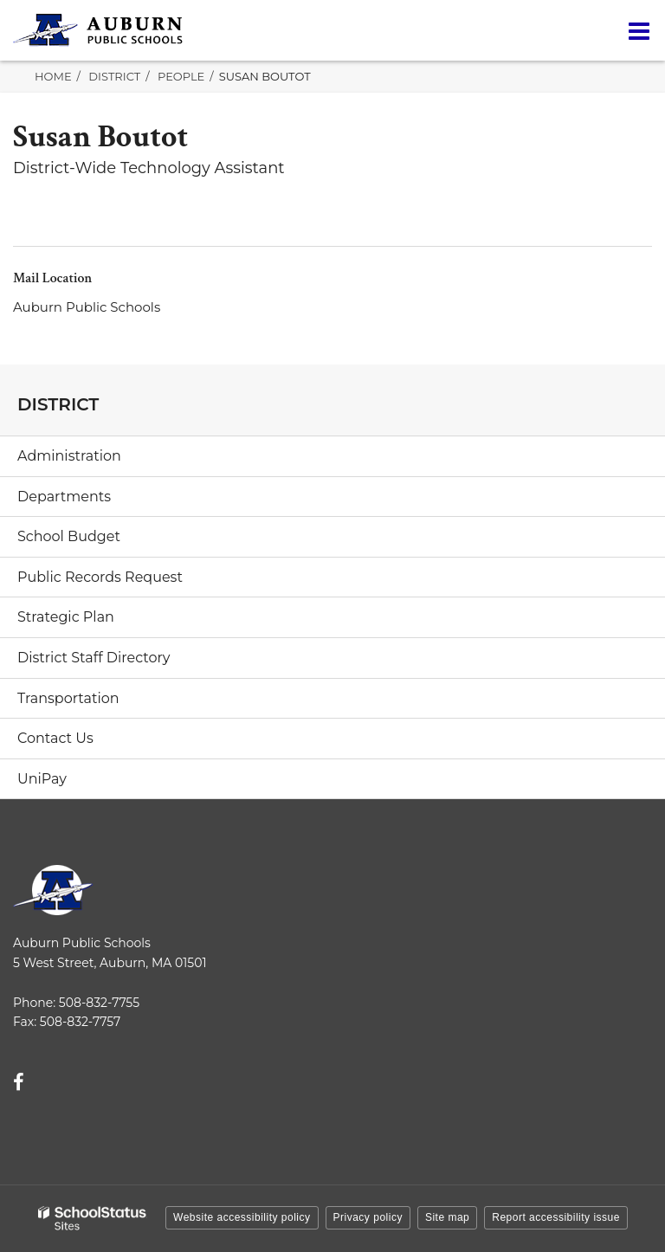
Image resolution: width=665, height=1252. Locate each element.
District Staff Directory (93, 657)
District (114, 76)
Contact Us (55, 738)
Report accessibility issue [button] (556, 1217)
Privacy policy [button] (368, 1217)
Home (53, 76)
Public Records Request (100, 577)
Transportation (68, 698)
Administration (69, 456)
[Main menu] (639, 30)
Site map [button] (447, 1217)
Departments (64, 496)
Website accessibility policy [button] (242, 1217)
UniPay (42, 779)
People (181, 76)
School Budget (68, 536)
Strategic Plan (65, 617)
